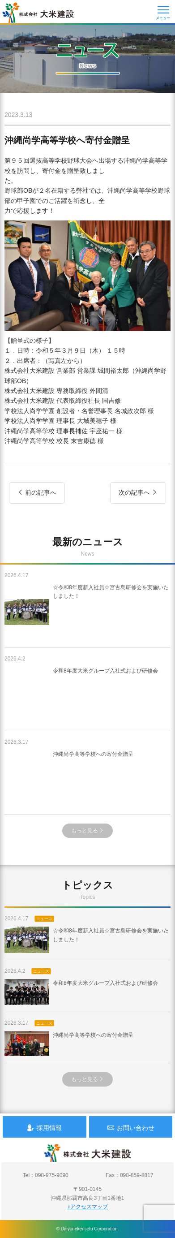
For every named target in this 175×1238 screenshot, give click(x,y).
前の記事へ (36, 492)
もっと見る (87, 831)
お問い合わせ (130, 1127)
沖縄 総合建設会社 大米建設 (38, 12)
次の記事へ (138, 492)
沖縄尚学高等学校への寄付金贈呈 (68, 778)
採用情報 (44, 1127)
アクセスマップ (87, 1206)
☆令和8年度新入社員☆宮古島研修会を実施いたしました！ (86, 612)
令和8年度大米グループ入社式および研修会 (81, 695)
